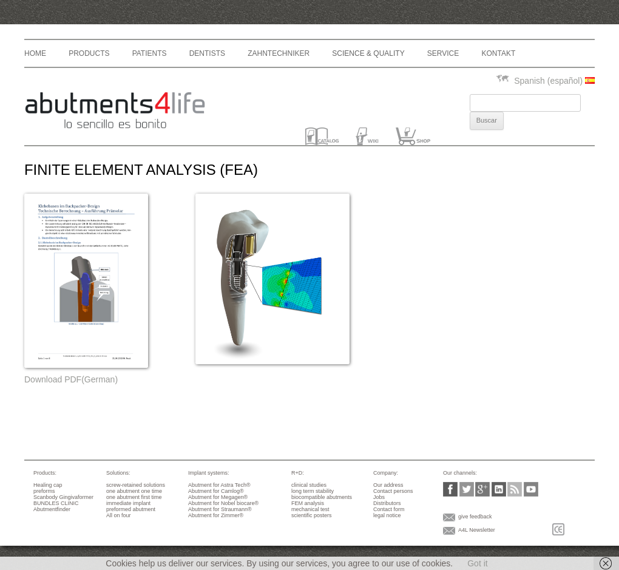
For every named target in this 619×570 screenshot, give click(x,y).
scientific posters (311, 515)
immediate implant (128, 503)
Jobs (379, 497)
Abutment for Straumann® (220, 509)
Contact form (389, 509)
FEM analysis (307, 503)
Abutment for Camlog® (216, 491)
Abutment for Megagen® (218, 497)
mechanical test (310, 509)
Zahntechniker (279, 53)
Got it (477, 563)
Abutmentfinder (51, 509)
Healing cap (48, 485)
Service (443, 53)
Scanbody (45, 497)
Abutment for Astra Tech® (219, 485)
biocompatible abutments (321, 497)
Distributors (387, 503)
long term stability (312, 491)
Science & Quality (368, 53)
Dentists (207, 53)
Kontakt (498, 53)
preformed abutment (130, 509)
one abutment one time (134, 491)
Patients (149, 53)
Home (35, 53)
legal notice (387, 515)
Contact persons (393, 491)
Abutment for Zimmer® (215, 515)
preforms (44, 491)
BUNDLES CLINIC (56, 503)
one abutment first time (134, 497)
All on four (118, 515)
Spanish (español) (545, 81)
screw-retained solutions (135, 485)
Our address (388, 485)
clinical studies (308, 485)
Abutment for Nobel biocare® (223, 503)
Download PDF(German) (71, 379)
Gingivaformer (76, 497)
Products (89, 53)
